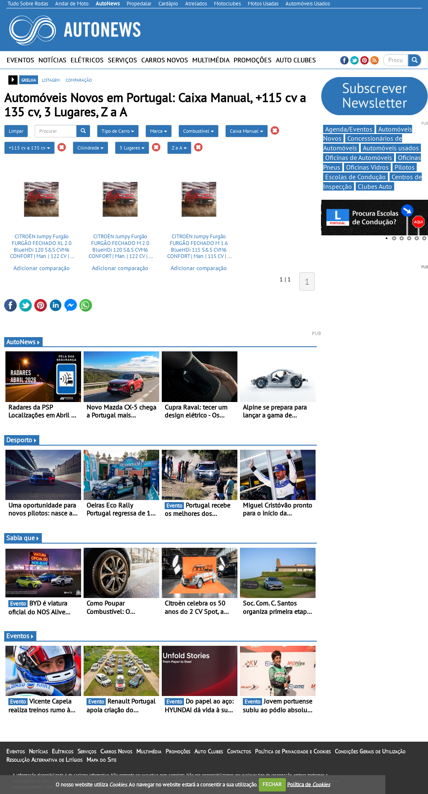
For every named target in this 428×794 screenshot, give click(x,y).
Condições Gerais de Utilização (370, 751)
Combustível (198, 131)
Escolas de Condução (355, 177)
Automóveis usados (391, 148)
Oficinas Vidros (367, 167)
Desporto (21, 440)
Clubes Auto (375, 186)
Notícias (52, 60)
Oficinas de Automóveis (358, 157)
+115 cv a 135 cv (29, 147)
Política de (308, 784)
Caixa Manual (246, 131)
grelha (28, 79)
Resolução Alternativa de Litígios (44, 759)
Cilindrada (90, 147)
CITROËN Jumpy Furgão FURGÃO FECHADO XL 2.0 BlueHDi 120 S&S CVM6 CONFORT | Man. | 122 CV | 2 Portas (41, 249)
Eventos (20, 60)
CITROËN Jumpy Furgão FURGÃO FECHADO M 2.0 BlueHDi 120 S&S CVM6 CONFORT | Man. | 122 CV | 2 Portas (120, 249)
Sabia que (23, 538)
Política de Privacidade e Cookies (293, 751)
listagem (51, 79)
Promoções (253, 60)
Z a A (179, 147)
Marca (158, 131)
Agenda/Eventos (348, 129)
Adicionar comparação (41, 268)
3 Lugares (132, 147)
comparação (79, 79)
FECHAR (272, 784)
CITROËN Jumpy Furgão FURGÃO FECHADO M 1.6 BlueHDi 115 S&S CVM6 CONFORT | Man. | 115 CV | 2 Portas (198, 249)
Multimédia (210, 60)
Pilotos (405, 167)
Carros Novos (164, 60)
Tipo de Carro (118, 131)
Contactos (239, 751)
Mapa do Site (101, 759)
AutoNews (23, 342)
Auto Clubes (296, 60)
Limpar (16, 131)
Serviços (122, 60)
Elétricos (87, 60)
